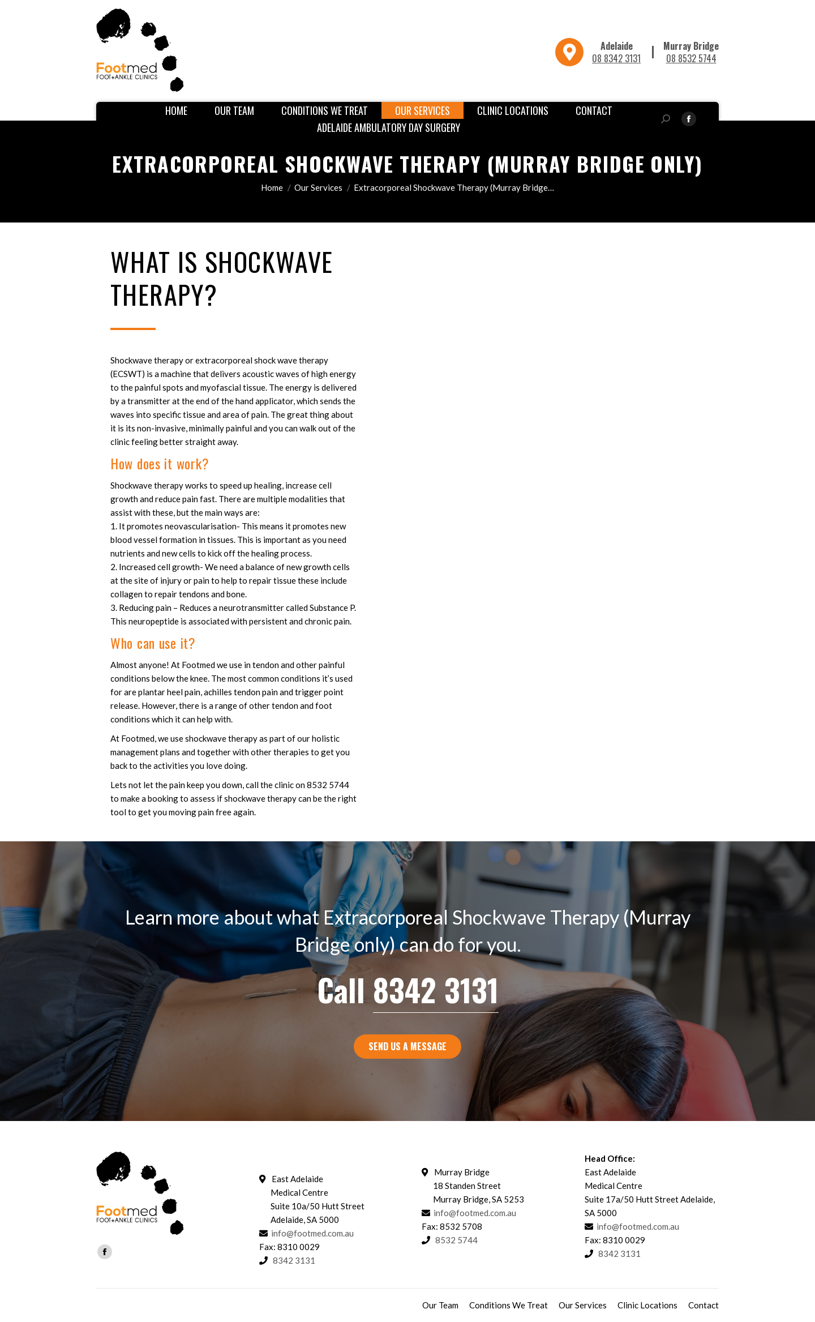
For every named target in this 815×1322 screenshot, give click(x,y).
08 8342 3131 (616, 58)
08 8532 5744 (691, 58)
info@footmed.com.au (312, 1233)
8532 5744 (456, 1240)
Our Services (318, 187)
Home (272, 187)
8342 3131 (436, 989)
